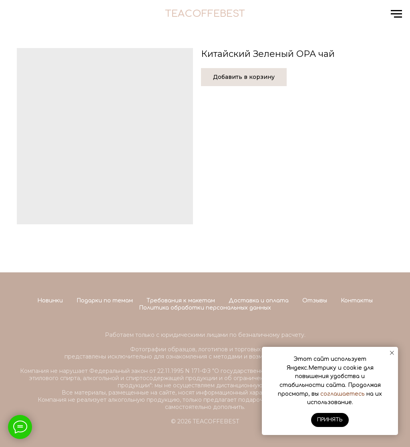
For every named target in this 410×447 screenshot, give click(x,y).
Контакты (357, 301)
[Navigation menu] (396, 14)
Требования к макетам (181, 301)
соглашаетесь (342, 394)
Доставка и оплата (259, 301)
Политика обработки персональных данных (205, 308)
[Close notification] (392, 353)
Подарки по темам (104, 301)
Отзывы (314, 301)
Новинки (50, 301)
